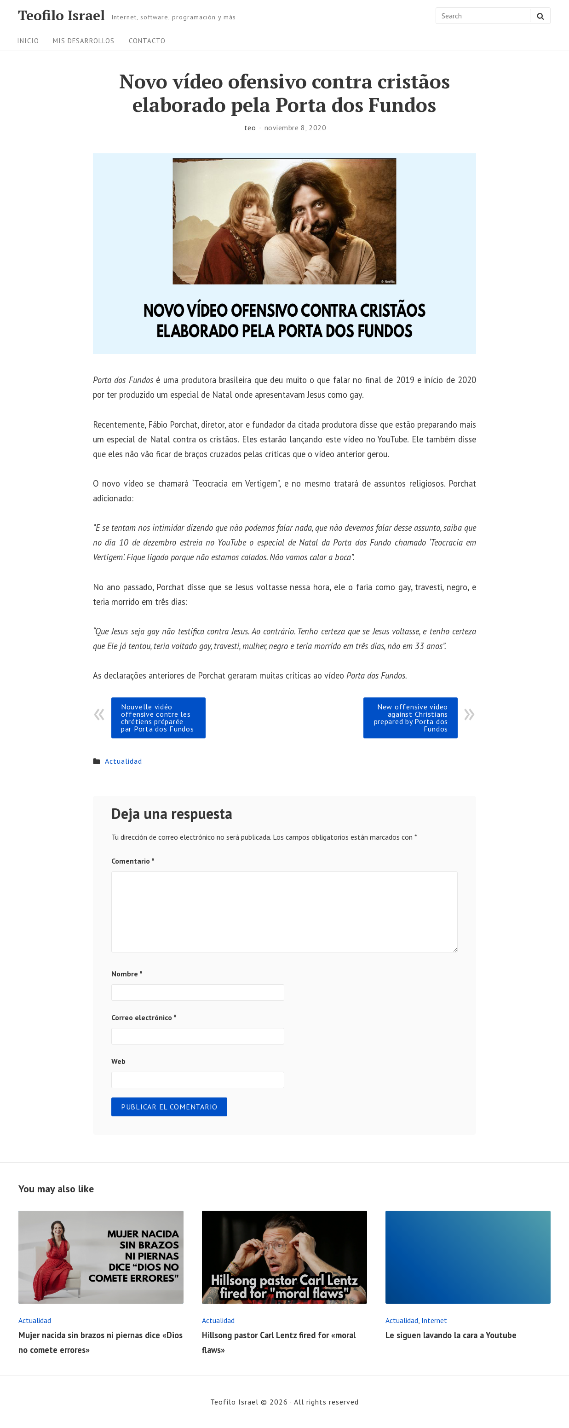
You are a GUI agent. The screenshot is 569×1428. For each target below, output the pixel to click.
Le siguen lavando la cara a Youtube (451, 1335)
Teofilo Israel (61, 16)
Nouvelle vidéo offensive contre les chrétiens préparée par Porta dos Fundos (157, 717)
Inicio (28, 40)
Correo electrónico (144, 1017)
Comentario (133, 860)
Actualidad (123, 761)
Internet (434, 1320)
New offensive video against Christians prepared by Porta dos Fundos (411, 717)
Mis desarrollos (84, 40)
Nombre (127, 973)
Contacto (147, 40)
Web (118, 1061)
